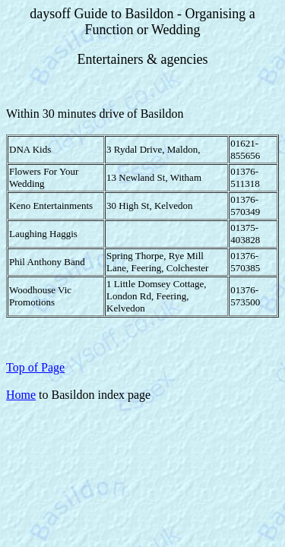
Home (21, 394)
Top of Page (35, 367)
